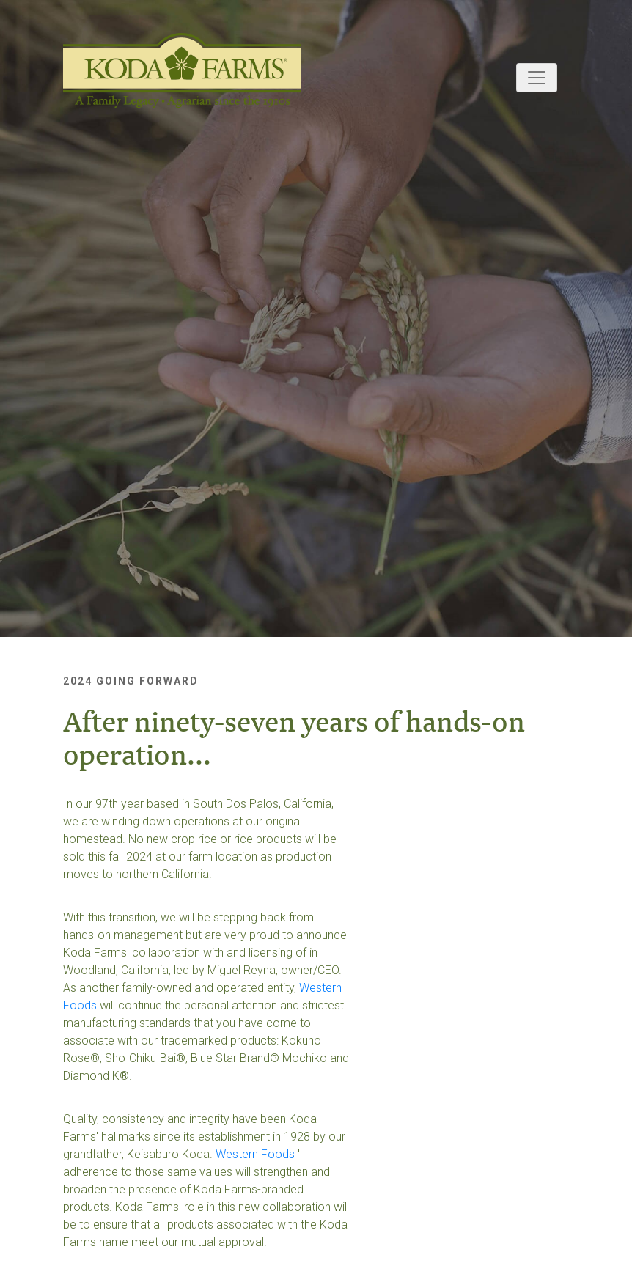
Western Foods (255, 1154)
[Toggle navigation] (536, 77)
